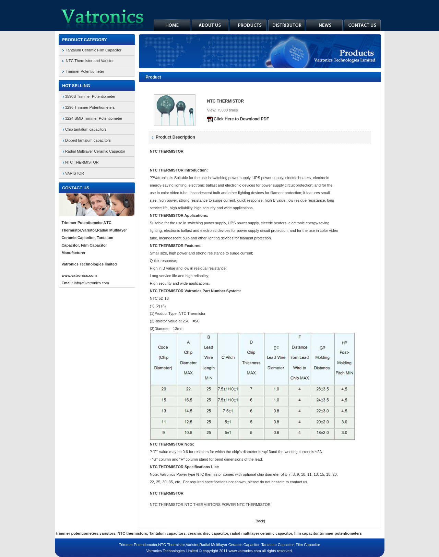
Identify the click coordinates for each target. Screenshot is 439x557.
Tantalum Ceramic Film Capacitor (94, 50)
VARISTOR (74, 173)
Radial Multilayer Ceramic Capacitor (95, 151)
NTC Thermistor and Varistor (90, 61)
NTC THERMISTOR (82, 162)
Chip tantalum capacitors (86, 129)
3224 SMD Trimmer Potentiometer (93, 118)
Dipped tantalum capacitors (88, 140)
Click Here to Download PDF (238, 119)
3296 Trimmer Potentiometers (90, 107)
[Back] (259, 521)
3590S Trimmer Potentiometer (90, 96)
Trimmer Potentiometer (85, 71)
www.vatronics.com (79, 275)
